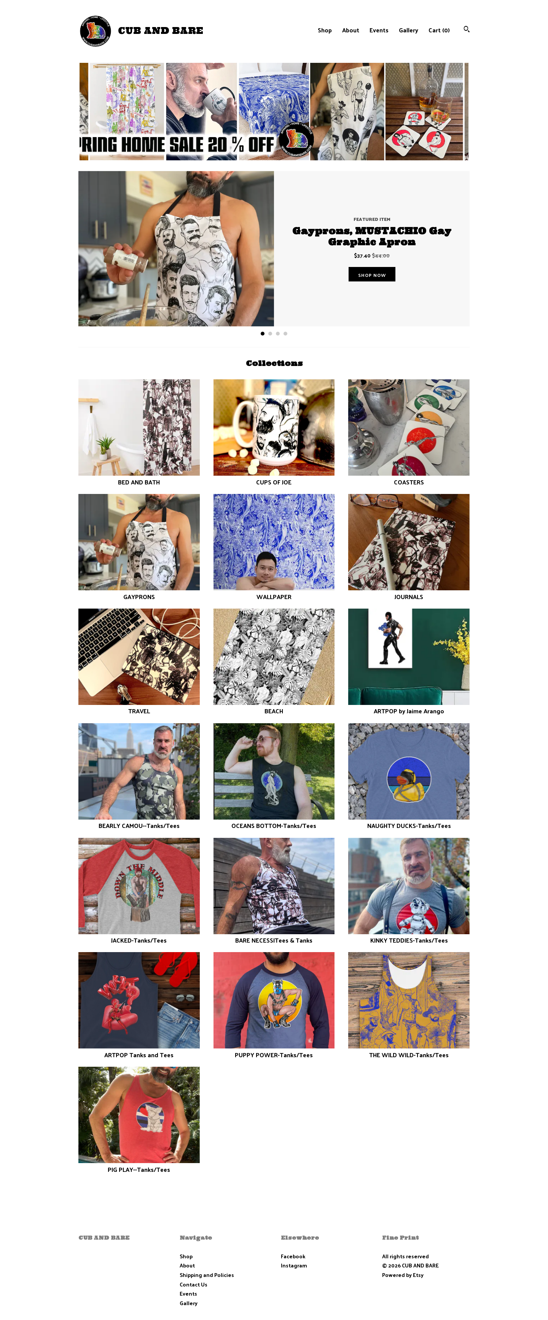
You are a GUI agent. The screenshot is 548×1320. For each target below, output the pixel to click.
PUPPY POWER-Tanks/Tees (274, 1050)
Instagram (294, 1265)
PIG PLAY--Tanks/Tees (139, 1165)
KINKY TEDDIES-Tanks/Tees (409, 936)
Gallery (408, 29)
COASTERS (409, 477)
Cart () (439, 29)
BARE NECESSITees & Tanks (274, 936)
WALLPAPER (274, 592)
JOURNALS (409, 592)
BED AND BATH (139, 477)
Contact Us (193, 1284)
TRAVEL (139, 706)
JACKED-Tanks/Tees (139, 936)
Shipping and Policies (207, 1275)
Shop (325, 29)
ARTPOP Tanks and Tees (139, 1050)
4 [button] (285, 334)
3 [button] (278, 334)
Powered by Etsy (403, 1275)
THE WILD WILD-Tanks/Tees (409, 1050)
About (350, 29)
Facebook (293, 1256)
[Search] (467, 29)
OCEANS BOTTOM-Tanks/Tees (274, 821)
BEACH (274, 706)
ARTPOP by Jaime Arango (409, 706)
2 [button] (270, 334)
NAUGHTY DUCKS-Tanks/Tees (409, 821)
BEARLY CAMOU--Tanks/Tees (139, 821)
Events (379, 29)
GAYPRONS (139, 592)
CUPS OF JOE (274, 477)
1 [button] (262, 334)
